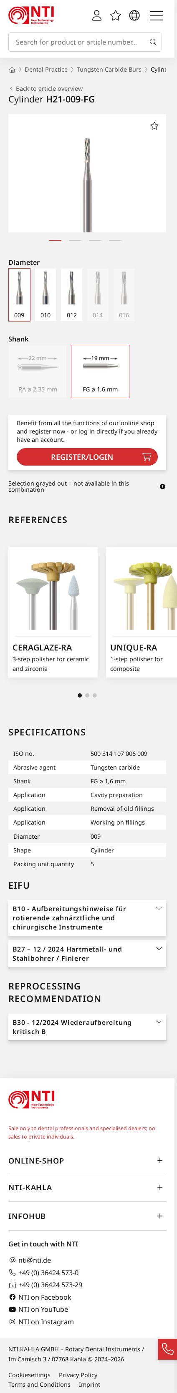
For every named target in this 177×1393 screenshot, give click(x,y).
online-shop (87, 1161)
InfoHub (87, 1216)
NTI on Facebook (39, 1297)
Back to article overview (45, 89)
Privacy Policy (78, 1375)
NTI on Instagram (41, 1322)
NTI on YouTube (38, 1309)
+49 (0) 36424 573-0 (43, 1272)
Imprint (89, 1384)
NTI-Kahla (87, 1187)
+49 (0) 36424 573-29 (45, 1285)
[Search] (155, 42)
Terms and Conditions (39, 1384)
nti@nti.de (29, 1260)
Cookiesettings (29, 1375)
